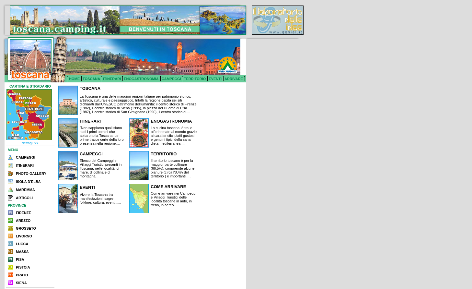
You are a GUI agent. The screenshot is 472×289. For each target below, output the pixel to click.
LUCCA (22, 244)
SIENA (21, 283)
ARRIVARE (233, 79)
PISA (20, 259)
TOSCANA (91, 79)
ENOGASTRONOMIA (141, 79)
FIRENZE (23, 213)
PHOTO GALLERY (31, 173)
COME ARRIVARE (168, 186)
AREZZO (23, 221)
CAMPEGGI (171, 79)
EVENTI (215, 79)
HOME (74, 79)
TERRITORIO (195, 79)
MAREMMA (25, 190)
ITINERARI (112, 79)
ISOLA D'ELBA (28, 182)
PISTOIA (23, 267)
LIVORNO (24, 236)
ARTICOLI (24, 198)
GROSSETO (26, 228)
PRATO (22, 275)
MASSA (22, 252)
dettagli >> (30, 143)
